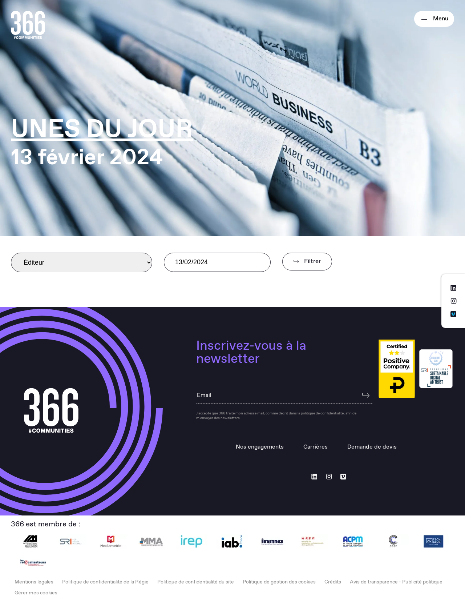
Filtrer (307, 261)
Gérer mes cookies (36, 593)
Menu (434, 19)
